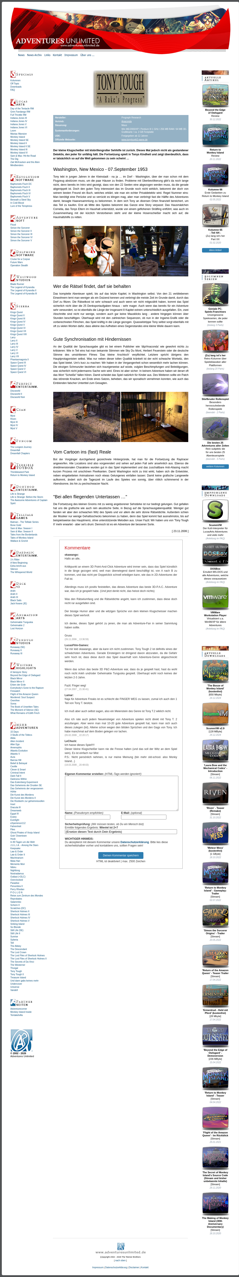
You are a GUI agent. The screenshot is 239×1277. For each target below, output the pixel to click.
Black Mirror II (17, 681)
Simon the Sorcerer (20, 228)
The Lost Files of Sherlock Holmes (27, 955)
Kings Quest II (17, 315)
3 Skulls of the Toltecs (21, 735)
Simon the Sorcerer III (21, 234)
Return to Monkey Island (22, 475)
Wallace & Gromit (19, 541)
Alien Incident (17, 741)
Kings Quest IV (17, 321)
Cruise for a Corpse (20, 259)
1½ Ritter (15, 559)
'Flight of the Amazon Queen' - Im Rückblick (215, 1121)
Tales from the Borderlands (23, 534)
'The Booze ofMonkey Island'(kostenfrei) (215, 676)
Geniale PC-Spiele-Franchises (215, 298)
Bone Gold (15, 525)
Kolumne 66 (215, 177)
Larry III (14, 344)
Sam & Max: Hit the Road (23, 156)
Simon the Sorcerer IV (21, 237)
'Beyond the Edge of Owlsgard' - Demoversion (215, 1040)
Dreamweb (15, 810)
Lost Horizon (16, 628)
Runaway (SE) (17, 647)
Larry (13, 337)
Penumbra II (16, 886)
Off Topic (14, 83)
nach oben (120, 1260)
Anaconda (127, 121)
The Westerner (17, 965)
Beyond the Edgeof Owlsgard (215, 99)
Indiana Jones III (18, 118)
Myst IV (14, 425)
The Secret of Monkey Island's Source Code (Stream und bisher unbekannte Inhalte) (215, 1164)
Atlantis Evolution (19, 750)
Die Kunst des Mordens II (23, 798)
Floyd (13, 224)
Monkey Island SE (19, 140)
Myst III (14, 422)
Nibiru (13, 867)
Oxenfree (15, 700)
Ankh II (13, 594)
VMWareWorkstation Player (215, 601)
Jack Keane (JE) (18, 603)
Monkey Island (17, 137)
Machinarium (16, 858)
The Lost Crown (18, 952)
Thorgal (14, 968)
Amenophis (16, 747)
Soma (13, 703)
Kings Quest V (17, 325)
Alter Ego (15, 744)
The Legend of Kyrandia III (23, 293)
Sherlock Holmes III (20, 914)
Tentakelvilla (16, 1015)
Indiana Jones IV (18, 121)
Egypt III (14, 813)
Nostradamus (17, 873)
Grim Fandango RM (20, 112)
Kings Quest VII (18, 331)
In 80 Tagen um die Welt (22, 842)
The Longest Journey (21, 447)
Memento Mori (17, 864)
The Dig (14, 159)
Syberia (14, 940)
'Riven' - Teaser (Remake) (215, 797)
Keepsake (15, 848)
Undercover (16, 984)
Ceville (13, 766)
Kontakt (145, 1267)
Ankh (13, 591)
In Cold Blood (17, 203)
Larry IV (14, 347)
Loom (13, 130)
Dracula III (15, 807)
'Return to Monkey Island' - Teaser (215, 1082)
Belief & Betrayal (18, 763)
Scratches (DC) (18, 908)
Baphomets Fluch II (20, 187)
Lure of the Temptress (21, 206)
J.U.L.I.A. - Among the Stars (24, 845)
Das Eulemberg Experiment (24, 782)
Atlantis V (15, 754)
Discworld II (16, 394)
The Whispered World (21, 572)
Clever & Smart (18, 769)
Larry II (13, 340)
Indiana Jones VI (18, 127)
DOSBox (215, 556)
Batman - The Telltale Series (24, 522)
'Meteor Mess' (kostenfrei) (215, 837)
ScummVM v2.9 (215, 716)
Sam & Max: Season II (21, 531)
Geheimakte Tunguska (21, 622)
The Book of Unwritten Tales (24, 707)
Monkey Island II (18, 143)
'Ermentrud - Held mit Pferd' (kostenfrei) (215, 999)
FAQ (12, 90)
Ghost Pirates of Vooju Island (24, 832)
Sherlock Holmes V (20, 921)
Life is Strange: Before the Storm (26, 497)
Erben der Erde (18, 685)
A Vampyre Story (18, 672)
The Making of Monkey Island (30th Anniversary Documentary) (215, 1210)
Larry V (14, 350)
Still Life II (15, 933)
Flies (12, 829)
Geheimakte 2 (17, 625)
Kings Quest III (17, 318)
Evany (13, 817)
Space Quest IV (18, 366)
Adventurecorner (18, 1009)
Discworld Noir (17, 397)
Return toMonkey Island (215, 139)
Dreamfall (15, 450)
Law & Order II (17, 854)
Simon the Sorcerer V (21, 240)
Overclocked (16, 880)
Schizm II (15, 905)
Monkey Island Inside (21, 1012)
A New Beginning (19, 563)
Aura (12, 757)
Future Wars (16, 262)
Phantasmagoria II (19, 359)
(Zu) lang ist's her (215, 343)
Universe (14, 987)
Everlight (14, 820)
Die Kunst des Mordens (22, 795)
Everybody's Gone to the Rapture (27, 688)
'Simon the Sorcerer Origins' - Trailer (215, 919)
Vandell (14, 990)
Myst (12, 416)
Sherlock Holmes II (19, 911)
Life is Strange (17, 494)
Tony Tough (16, 971)
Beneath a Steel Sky (20, 200)
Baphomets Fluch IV (20, 193)
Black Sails (15, 600)
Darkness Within (18, 779)
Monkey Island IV (19, 152)
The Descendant (18, 949)
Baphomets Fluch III (20, 190)
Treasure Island (18, 977)
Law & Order (16, 851)
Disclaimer (134, 1267)
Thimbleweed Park (19, 472)
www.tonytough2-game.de (135, 139)
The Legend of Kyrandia (22, 287)
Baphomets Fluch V (20, 196)
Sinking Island (17, 924)
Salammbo (15, 902)
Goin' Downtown (18, 836)
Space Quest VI (18, 372)
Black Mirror (16, 678)
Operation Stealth (19, 265)
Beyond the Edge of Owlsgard (25, 675)
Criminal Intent (17, 773)
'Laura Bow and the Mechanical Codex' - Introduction (215, 755)
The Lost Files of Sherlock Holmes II (28, 958)
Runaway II (16, 650)
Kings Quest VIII (18, 334)
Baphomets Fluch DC (21, 184)
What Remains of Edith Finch (25, 713)
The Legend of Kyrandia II (23, 290)
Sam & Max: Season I (21, 528)
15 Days (14, 732)
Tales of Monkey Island (21, 538)
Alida (12, 738)
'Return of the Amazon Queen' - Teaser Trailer (215, 959)
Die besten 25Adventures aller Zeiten (215, 432)
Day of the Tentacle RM (22, 108)
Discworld (15, 391)
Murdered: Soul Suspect (22, 697)
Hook (13, 839)
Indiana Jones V (18, 124)
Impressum (97, 1267)
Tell (12, 943)
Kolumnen (15, 80)
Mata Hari (15, 861)
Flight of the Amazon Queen (24, 694)
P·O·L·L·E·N (16, 892)
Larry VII (14, 356)
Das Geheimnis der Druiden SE (26, 785)
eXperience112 (17, 823)
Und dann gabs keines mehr (24, 980)
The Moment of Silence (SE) (24, 710)
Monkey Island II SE (20, 146)
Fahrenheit (15, 826)
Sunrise (14, 936)
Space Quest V (17, 369)
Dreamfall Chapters (20, 453)
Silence (14, 569)
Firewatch (15, 691)
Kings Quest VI (17, 328)
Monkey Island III (19, 149)
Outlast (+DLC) (17, 876)
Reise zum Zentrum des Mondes (26, 895)
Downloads (15, 87)
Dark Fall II (15, 776)
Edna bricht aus (18, 566)
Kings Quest (16, 312)
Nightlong (15, 870)
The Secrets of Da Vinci (22, 962)
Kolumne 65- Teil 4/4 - (215, 219)
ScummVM (215, 512)
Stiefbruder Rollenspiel (215, 386)
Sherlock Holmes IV (20, 917)
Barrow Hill (15, 760)
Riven (13, 419)
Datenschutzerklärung (134, 849)
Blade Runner (17, 284)
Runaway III (16, 653)
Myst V (13, 428)
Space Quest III (18, 362)
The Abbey (15, 946)
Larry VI (14, 353)
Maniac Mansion (18, 134)
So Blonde (15, 927)
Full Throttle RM (18, 115)
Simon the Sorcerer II (21, 231)
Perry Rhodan (17, 889)
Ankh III (14, 597)
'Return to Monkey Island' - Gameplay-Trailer (215, 878)
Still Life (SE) (16, 930)
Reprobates (16, 899)
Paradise (14, 883)
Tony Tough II (17, 974)
